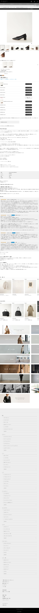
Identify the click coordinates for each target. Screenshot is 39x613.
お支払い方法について (6, 581)
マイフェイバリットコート (8, 514)
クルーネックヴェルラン (28, 295)
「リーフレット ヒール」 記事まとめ (5, 161)
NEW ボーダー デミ (7, 531)
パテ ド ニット (6, 483)
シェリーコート (6, 516)
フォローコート (6, 512)
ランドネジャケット (7, 443)
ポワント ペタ (6, 422)
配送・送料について (5, 583)
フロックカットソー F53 (7, 533)
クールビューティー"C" (7, 474)
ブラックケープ (6, 550)
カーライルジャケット (7, 441)
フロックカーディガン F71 (8, 535)
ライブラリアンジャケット (8, 436)
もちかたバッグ (6, 569)
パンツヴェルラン (6, 493)
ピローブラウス (6, 455)
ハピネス (5, 571)
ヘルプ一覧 (4, 586)
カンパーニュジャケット (7, 438)
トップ (1, 7)
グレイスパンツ (6, 545)
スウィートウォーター (7, 547)
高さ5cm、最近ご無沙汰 (3, 159)
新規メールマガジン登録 (6, 591)
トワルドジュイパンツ (7, 495)
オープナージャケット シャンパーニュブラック (11, 445)
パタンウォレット (6, 417)
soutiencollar (5, 7)
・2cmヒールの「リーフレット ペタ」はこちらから (7, 165)
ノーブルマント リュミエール (8, 519)
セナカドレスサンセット (7, 543)
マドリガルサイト (5, 603)
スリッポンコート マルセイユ (4, 295)
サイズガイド (4, 584)
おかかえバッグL (6, 564)
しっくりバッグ (6, 566)
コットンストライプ (7, 460)
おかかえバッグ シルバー (7, 424)
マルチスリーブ (6, 526)
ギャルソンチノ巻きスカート (8, 502)
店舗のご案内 (4, 595)
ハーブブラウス (14, 295)
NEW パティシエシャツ (7, 462)
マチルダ (5, 552)
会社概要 (4, 596)
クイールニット (6, 485)
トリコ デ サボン (6, 481)
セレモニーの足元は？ (3, 158)
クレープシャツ (6, 464)
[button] (1, 64)
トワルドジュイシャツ (7, 466)
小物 (7, 7)
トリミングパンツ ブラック (8, 500)
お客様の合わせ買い (4, 122)
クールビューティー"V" (7, 476)
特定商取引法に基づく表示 (6, 598)
